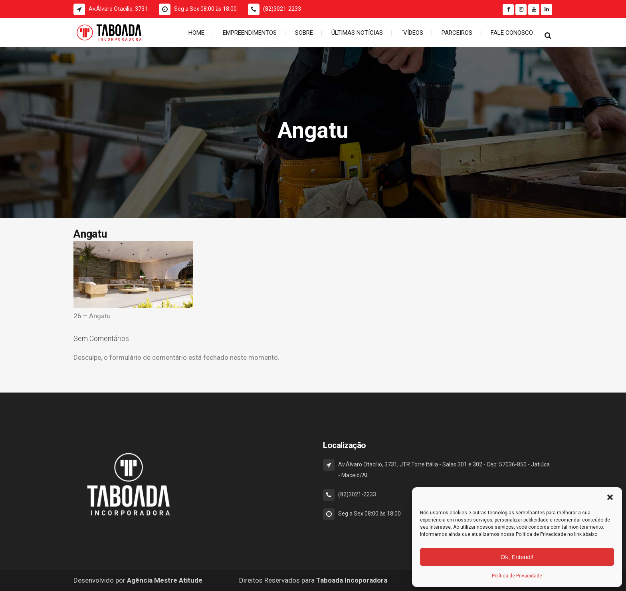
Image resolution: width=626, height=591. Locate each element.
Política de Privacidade (517, 576)
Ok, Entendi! (517, 556)
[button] (610, 497)
